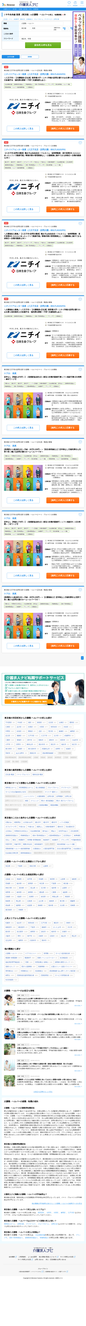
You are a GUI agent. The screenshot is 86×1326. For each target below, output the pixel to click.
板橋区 (63, 731)
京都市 (66, 931)
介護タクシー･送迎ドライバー (63, 966)
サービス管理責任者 (64, 975)
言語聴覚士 (41, 971)
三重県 (55, 892)
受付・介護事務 (29, 966)
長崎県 (42, 905)
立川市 (58, 735)
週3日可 (54, 822)
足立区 (9, 735)
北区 (42, 731)
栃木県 (21, 883)
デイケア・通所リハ (51, 792)
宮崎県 (74, 905)
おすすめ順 (10, 57)
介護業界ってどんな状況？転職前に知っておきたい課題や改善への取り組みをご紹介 (46, 1079)
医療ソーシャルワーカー (47, 958)
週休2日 (22, 19)
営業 (29, 962)
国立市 (55, 744)
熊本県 (52, 905)
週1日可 (38, 822)
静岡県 (32, 892)
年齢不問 (17, 844)
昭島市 (43, 740)
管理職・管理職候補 (34, 840)
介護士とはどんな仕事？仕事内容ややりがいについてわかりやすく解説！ (43, 998)
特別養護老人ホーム (26, 787)
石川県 (45, 888)
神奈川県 (35, 866)
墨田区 (74, 722)
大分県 (64, 905)
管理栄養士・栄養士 (44, 962)
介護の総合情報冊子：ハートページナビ (30, 1271)
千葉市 (34, 927)
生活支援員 (11, 980)
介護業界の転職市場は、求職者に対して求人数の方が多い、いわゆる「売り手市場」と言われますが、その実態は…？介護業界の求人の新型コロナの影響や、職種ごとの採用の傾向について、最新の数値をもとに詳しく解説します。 (49, 1084)
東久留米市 (33, 749)
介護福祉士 (29, 19)
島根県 (9, 901)
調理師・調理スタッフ (64, 962)
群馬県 (32, 883)
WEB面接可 (38, 844)
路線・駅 (65, 28)
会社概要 (12, 1257)
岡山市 (76, 936)
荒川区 (52, 731)
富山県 (34, 888)
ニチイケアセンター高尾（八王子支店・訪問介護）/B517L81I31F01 (35, 74)
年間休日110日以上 (21, 831)
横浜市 (58, 923)
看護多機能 (54, 805)
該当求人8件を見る (43, 45)
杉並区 (21, 731)
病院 (26, 801)
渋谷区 (68, 727)
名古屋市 (22, 931)
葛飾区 (21, 735)
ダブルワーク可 (10, 827)
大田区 (43, 727)
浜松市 (45, 931)
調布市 (53, 740)
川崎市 (70, 923)
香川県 (64, 901)
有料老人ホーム (10, 787)
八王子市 (46, 735)
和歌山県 (57, 896)
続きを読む (78, 1005)
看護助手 (30, 958)
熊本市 (46, 940)
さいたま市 (59, 927)
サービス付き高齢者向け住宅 (15, 792)
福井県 (55, 888)
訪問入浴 (68, 796)
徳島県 (53, 901)
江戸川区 (33, 735)
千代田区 (10, 722)
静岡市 (34, 931)
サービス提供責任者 (65, 953)
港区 (31, 722)
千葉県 (22, 866)
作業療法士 (27, 971)
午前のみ (22, 827)
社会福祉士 (77, 848)
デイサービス (48, 19)
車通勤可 (21, 840)
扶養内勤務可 (50, 827)
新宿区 (41, 722)
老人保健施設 (40, 787)
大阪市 (10, 936)
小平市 (9, 744)
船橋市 (46, 927)
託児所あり (67, 835)
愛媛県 (74, 901)
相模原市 (10, 927)
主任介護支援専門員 (64, 848)
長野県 (9, 892)
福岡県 (20, 905)
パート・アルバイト (23, 774)
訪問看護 (59, 796)
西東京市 (35, 753)
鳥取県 (69, 896)
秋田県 (54, 879)
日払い (7, 840)
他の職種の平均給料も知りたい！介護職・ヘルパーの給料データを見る (57, 1203)
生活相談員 (66, 958)
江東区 (9, 727)
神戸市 (31, 936)
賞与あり (45, 831)
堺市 (21, 936)
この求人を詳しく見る (23, 129)
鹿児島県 (10, 910)
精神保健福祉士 (26, 853)
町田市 (64, 740)
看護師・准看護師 (13, 958)
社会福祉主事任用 (11, 853)
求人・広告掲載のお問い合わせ (56, 1259)
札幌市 (9, 923)
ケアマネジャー (33, 953)
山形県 (64, 879)
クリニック (35, 801)
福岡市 (22, 940)
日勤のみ (8, 822)
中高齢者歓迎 (76, 840)
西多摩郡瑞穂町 (49, 753)
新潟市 (9, 931)
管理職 (48, 953)
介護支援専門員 (48, 848)
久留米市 (34, 940)
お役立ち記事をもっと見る (43, 1092)
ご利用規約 (22, 1257)
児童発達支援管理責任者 (27, 975)
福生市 (65, 744)
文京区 (52, 722)
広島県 (31, 901)
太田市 (49, 1212)
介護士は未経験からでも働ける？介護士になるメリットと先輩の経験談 (42, 1032)
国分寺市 (43, 744)
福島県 (76, 879)
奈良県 (45, 896)
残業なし (40, 827)
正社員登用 (74, 831)
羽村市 (9, 753)
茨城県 (9, 883)
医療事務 (43, 966)
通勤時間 (72, 28)
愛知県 (44, 892)
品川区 (21, 727)
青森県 (21, 879)
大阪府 (21, 896)
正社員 (5, 19)
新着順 (30, 57)
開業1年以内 (27, 844)
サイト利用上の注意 (66, 1257)
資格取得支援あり (11, 835)
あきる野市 (21, 753)
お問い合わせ (39, 1259)
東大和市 (10, 749)
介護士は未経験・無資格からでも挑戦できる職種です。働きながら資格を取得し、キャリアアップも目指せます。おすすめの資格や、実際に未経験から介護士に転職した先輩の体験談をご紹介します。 (49, 1037)
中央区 (22, 722)
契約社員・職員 (38, 774)
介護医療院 (41, 796)
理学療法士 (11, 971)
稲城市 (70, 749)
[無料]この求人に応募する (63, 129)
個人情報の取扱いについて (47, 1257)
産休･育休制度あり (39, 835)
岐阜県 (21, 892)
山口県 (43, 901)
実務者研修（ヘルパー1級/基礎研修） (17, 848)
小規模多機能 (43, 805)
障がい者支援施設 (47, 801)
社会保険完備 (35, 831)
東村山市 (31, 744)
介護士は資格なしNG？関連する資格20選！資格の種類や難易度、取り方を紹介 (45, 1064)
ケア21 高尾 (10, 373)
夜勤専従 (17, 822)
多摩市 (59, 749)
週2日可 (46, 822)
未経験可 (16, 19)
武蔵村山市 (47, 749)
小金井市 (76, 740)
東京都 (68, 883)
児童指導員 (47, 975)
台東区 (63, 722)
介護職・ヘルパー (14, 953)
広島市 (54, 936)
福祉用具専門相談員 (14, 962)
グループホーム (38, 19)
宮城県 (43, 879)
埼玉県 (10, 866)
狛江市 (76, 744)
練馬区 (74, 731)
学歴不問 (8, 844)
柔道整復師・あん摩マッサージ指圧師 (64, 971)
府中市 (31, 740)
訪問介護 (56, 19)
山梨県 (47, 866)
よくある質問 (32, 1257)
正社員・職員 (9, 774)
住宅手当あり (63, 831)
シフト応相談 (64, 822)
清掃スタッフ (12, 966)
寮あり (53, 831)
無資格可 (46, 840)
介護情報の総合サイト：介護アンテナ (55, 1271)
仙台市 (21, 923)
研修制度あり (25, 835)
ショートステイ (29, 796)
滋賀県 (67, 892)
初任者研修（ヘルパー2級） (66, 844)
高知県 (9, 905)
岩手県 (31, 879)
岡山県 (20, 901)
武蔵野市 (69, 735)
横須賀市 (23, 927)
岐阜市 (55, 931)
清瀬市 (22, 749)
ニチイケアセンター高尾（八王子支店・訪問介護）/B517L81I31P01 (35, 149)
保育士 (9, 975)
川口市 (72, 927)
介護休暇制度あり (54, 835)
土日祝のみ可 (28, 822)
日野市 (20, 744)
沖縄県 (22, 910)
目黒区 (32, 727)
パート (11, 19)
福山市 (65, 936)
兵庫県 (33, 896)
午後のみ (31, 827)
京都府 (9, 896)
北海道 (9, 879)
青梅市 (21, 740)
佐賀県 (31, 905)
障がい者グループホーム (65, 801)
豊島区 (32, 731)
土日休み (8, 831)
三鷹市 (9, 740)
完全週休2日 (70, 827)
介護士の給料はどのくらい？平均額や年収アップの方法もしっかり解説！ (43, 1048)
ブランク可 (65, 840)
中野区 (9, 731)
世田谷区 (56, 727)
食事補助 (77, 835)
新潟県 (23, 888)
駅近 (14, 840)
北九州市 (10, 940)
